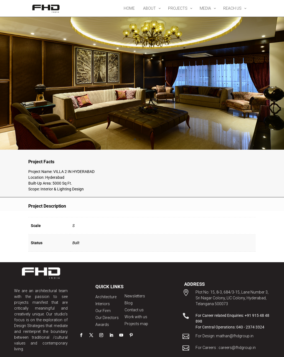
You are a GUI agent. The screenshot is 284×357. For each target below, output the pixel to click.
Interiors (102, 304)
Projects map (136, 324)
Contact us (134, 310)
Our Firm (103, 310)
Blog (129, 303)
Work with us (136, 317)
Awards (102, 324)
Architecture (105, 297)
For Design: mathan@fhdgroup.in (224, 336)
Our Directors (107, 317)
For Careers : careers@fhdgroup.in (226, 347)
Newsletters (135, 296)
